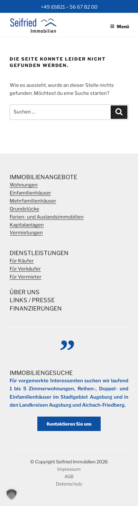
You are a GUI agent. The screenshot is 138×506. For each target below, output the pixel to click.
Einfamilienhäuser (30, 193)
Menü (119, 26)
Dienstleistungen (39, 253)
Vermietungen (26, 233)
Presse (43, 300)
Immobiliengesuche (41, 372)
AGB (69, 476)
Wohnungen (24, 185)
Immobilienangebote (43, 177)
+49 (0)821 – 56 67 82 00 (69, 7)
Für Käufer (22, 261)
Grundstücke (24, 209)
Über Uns (25, 292)
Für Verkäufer (25, 269)
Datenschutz (69, 483)
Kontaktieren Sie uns (69, 424)
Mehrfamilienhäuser (33, 201)
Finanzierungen (36, 308)
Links (18, 300)
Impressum (69, 469)
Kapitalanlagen (27, 225)
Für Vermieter (25, 277)
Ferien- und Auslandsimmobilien (47, 217)
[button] (11, 494)
